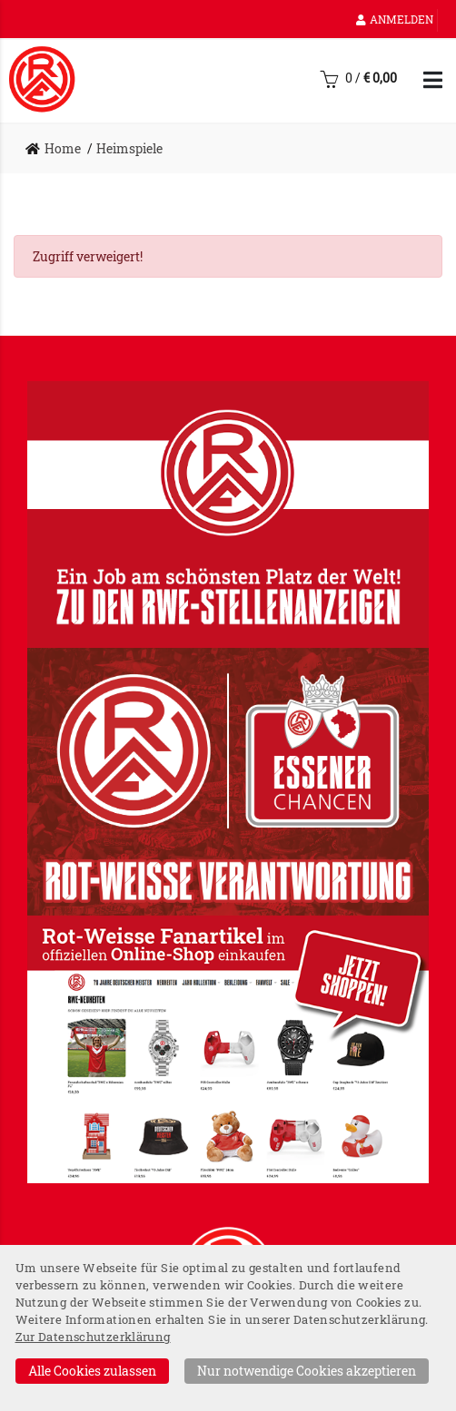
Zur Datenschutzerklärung (93, 1336)
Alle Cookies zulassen (92, 1370)
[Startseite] (41, 78)
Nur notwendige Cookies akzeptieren (306, 1370)
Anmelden (394, 19)
